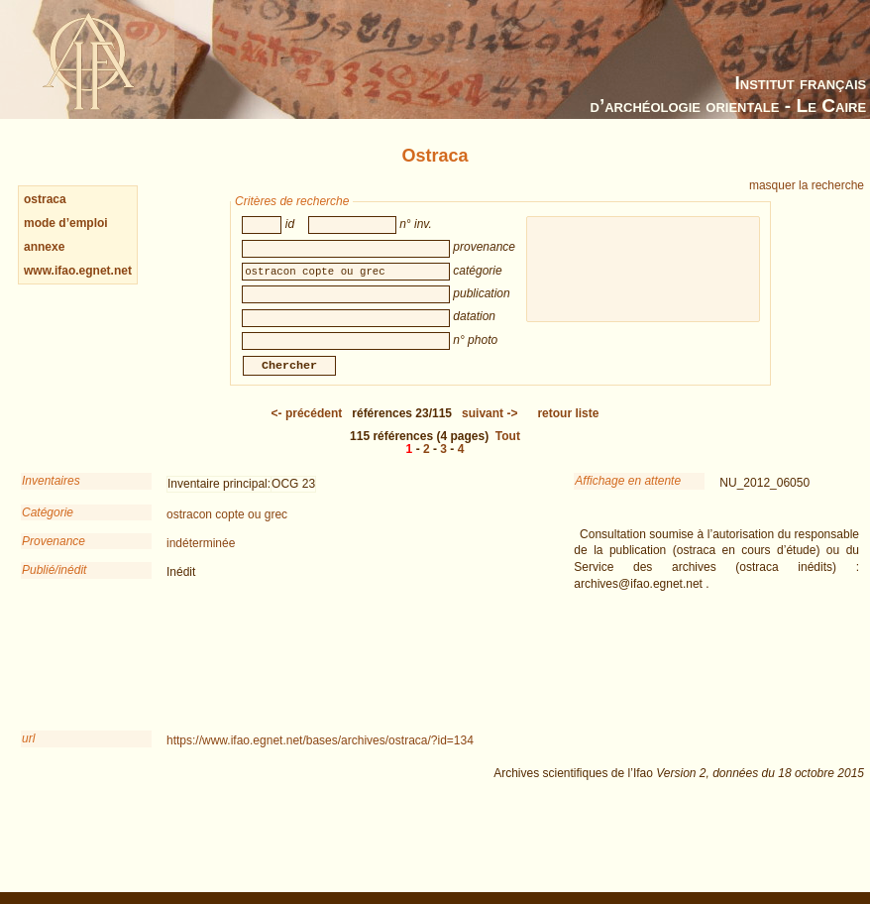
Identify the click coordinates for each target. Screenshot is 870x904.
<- (307, 427)
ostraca (45, 199)
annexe (44, 247)
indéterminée (200, 557)
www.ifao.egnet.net (78, 271)
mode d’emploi (66, 223)
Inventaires (51, 495)
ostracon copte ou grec (226, 528)
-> (489, 427)
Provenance (53, 555)
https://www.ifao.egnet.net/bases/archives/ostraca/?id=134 (320, 754)
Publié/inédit (54, 584)
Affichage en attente (628, 495)
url (28, 752)
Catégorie (47, 526)
